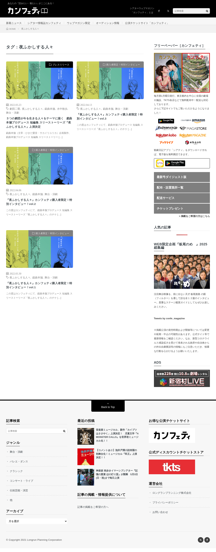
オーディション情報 (107, 23)
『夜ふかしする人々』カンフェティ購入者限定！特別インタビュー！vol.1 (38, 297)
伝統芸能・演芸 (19, 494)
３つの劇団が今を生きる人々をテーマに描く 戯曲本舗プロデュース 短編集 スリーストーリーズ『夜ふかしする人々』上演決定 (38, 130)
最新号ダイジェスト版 (171, 180)
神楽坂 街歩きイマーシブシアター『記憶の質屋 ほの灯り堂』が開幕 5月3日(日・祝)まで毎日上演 (117, 478)
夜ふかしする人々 (32, 112)
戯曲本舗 (50, 112)
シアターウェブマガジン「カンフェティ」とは (142, 10)
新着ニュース (14, 23)
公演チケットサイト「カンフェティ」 (147, 23)
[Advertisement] (110, 196)
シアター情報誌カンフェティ (44, 23)
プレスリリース (60, 68)
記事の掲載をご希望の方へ (93, 510)
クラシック (16, 474)
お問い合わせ (160, 515)
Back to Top (108, 410)
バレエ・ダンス (19, 465)
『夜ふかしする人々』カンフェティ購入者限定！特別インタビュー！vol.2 (38, 214)
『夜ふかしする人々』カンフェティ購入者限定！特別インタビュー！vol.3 (109, 121)
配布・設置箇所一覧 (170, 191)
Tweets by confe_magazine (169, 322)
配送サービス (166, 201)
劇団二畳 (15, 112)
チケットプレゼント (170, 212)
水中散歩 (62, 112)
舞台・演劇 (12, 116)
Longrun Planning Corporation (44, 543)
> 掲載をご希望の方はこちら (194, 219)
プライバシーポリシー (165, 506)
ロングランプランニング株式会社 (171, 496)
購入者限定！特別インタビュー (123, 68)
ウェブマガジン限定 (78, 23)
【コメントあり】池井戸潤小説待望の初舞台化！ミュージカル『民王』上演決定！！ (116, 458)
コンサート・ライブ (21, 484)
